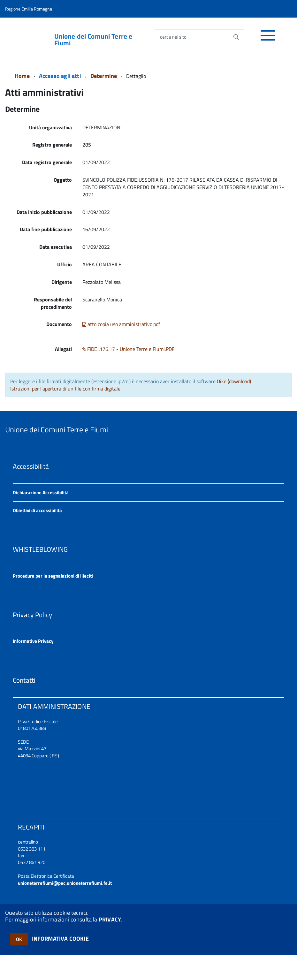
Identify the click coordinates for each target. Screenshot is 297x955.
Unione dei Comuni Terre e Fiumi (93, 39)
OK (19, 939)
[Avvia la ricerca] (236, 37)
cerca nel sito (173, 37)
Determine (103, 76)
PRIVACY (110, 919)
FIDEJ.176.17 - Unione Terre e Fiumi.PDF (128, 349)
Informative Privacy (33, 641)
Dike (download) (234, 381)
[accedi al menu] (268, 38)
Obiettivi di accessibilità (37, 510)
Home (22, 76)
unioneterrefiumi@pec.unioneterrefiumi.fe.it (65, 883)
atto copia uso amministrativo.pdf (121, 324)
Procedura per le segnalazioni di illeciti (53, 576)
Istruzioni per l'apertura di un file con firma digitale (65, 388)
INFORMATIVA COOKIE (60, 938)
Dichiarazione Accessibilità (41, 492)
